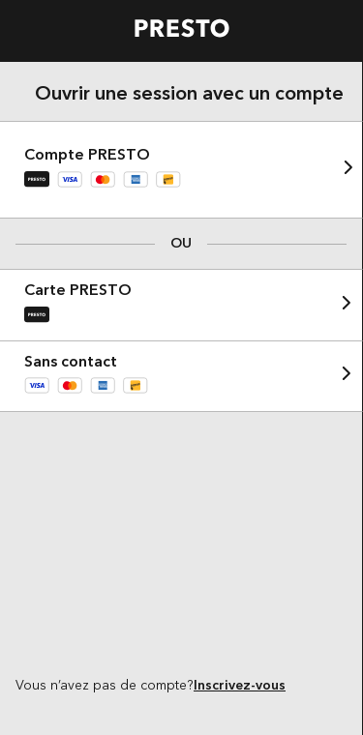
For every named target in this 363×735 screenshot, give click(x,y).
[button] (181, 170)
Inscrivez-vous (240, 685)
